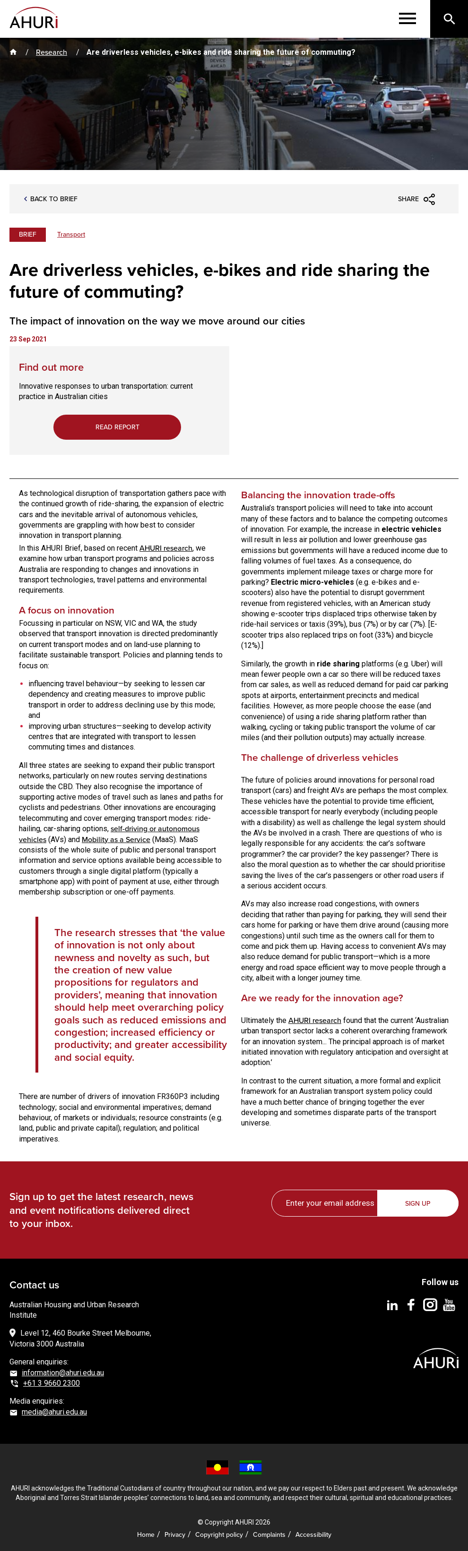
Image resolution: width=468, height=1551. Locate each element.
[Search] (449, 19)
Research (51, 52)
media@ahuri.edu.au (54, 1410)
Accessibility (313, 1534)
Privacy (175, 1534)
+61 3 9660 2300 (51, 1382)
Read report (117, 427)
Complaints (269, 1534)
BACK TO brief (54, 199)
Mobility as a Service (116, 838)
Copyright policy (219, 1534)
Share (408, 199)
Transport (71, 234)
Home (146, 1534)
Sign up (418, 1203)
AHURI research (165, 547)
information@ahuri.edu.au (63, 1371)
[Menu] (407, 19)
